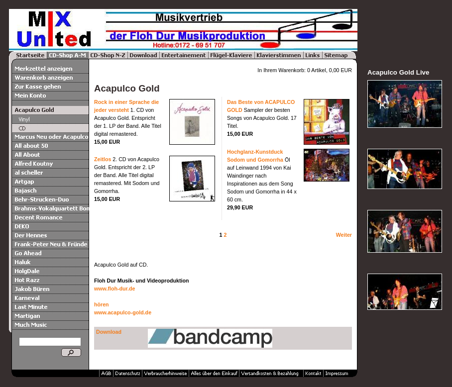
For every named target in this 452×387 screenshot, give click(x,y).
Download (108, 332)
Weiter (344, 235)
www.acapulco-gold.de (122, 312)
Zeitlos (102, 159)
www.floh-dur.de (114, 288)
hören (101, 304)
